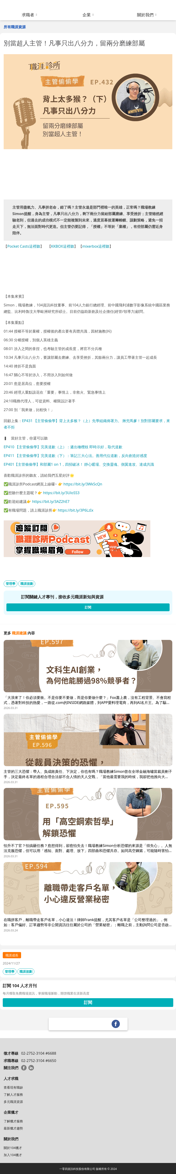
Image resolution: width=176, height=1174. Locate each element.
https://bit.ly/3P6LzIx (75, 510)
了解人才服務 (13, 1094)
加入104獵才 (13, 1155)
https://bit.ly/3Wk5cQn (82, 484)
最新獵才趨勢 (13, 1128)
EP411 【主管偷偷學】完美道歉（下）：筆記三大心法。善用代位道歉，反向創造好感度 (75, 455)
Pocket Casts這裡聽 (23, 246)
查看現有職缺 (13, 1087)
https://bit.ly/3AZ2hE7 (50, 501)
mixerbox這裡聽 (96, 246)
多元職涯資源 (13, 1101)
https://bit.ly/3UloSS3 (61, 492)
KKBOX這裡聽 (62, 246)
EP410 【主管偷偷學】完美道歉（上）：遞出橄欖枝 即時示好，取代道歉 (63, 446)
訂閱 (88, 1002)
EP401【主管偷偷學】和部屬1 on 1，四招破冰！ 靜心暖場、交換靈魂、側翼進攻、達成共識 (79, 464)
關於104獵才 (13, 1148)
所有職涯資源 (15, 26)
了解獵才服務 (13, 1121)
